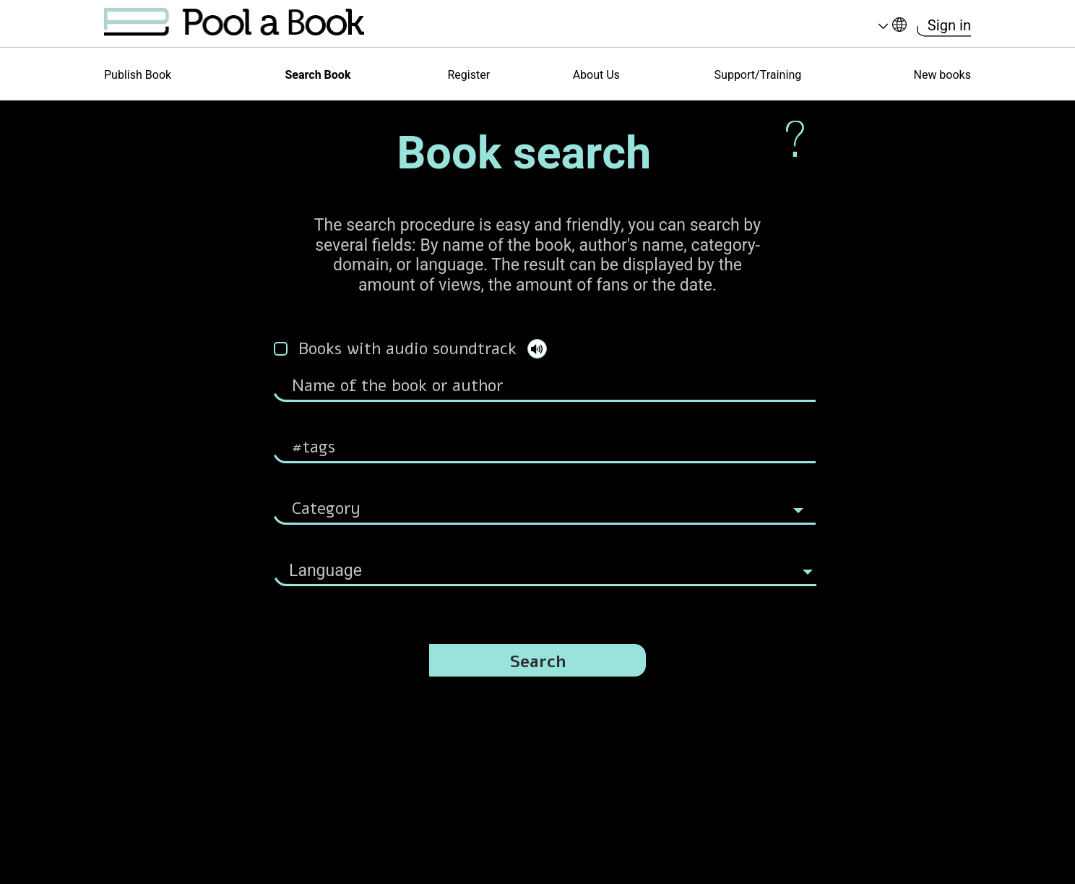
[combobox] (545, 564)
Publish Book (137, 75)
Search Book (317, 75)
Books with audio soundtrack (407, 349)
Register (468, 75)
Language (883, 26)
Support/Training (758, 75)
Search (538, 662)
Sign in (949, 25)
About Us (596, 75)
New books (942, 75)
